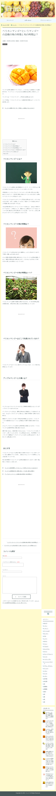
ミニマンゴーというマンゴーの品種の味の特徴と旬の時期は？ (22, 542)
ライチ (45, 673)
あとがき (5, 153)
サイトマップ (10, 20)
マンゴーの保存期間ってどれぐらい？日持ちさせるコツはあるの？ (21, 468)
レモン (45, 676)
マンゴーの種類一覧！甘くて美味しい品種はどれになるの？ (20, 108)
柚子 (45, 691)
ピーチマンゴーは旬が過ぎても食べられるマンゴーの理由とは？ (20, 545)
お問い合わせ (28, 20)
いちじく (46, 628)
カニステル (46, 649)
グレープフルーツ (48, 654)
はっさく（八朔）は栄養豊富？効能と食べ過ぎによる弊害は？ (49, 715)
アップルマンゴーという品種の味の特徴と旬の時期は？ (18, 474)
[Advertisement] (21, 55)
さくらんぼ (46, 631)
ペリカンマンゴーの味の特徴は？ (11, 146)
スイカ (45, 656)
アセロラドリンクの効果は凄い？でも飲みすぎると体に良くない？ (49, 776)
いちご (45, 626)
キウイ (45, 651)
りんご (45, 644)
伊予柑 (45, 678)
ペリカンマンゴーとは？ (9, 144)
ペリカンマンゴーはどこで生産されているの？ (14, 149)
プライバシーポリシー (45, 20)
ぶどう (45, 638)
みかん (45, 641)
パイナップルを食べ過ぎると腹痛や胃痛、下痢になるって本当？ (49, 746)
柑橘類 (45, 689)
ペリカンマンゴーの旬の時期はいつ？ (12, 147)
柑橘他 (45, 686)
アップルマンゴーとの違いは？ (11, 151)
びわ (45, 636)
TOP (5, 25)
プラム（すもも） (48, 666)
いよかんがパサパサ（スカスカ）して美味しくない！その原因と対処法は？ (49, 723)
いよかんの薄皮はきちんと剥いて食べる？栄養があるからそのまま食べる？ (49, 761)
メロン (45, 671)
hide (16, 141)
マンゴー (5, 44)
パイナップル (47, 659)
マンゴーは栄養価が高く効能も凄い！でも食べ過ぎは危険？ (20, 471)
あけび (45, 623)
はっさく (46, 633)
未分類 (45, 681)
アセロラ (46, 646)
